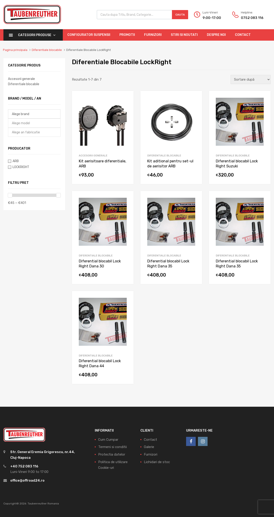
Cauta (180, 14)
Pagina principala (15, 50)
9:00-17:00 (212, 18)
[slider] (10, 195)
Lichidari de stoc (157, 462)
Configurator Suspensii (88, 35)
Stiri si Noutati (184, 35)
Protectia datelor (111, 454)
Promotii (127, 35)
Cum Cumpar (108, 440)
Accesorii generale (93, 155)
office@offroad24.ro (27, 480)
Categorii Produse (37, 35)
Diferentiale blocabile (47, 50)
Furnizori (153, 35)
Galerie (149, 447)
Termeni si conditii (112, 447)
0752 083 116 (252, 18)
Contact (243, 35)
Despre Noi (216, 35)
